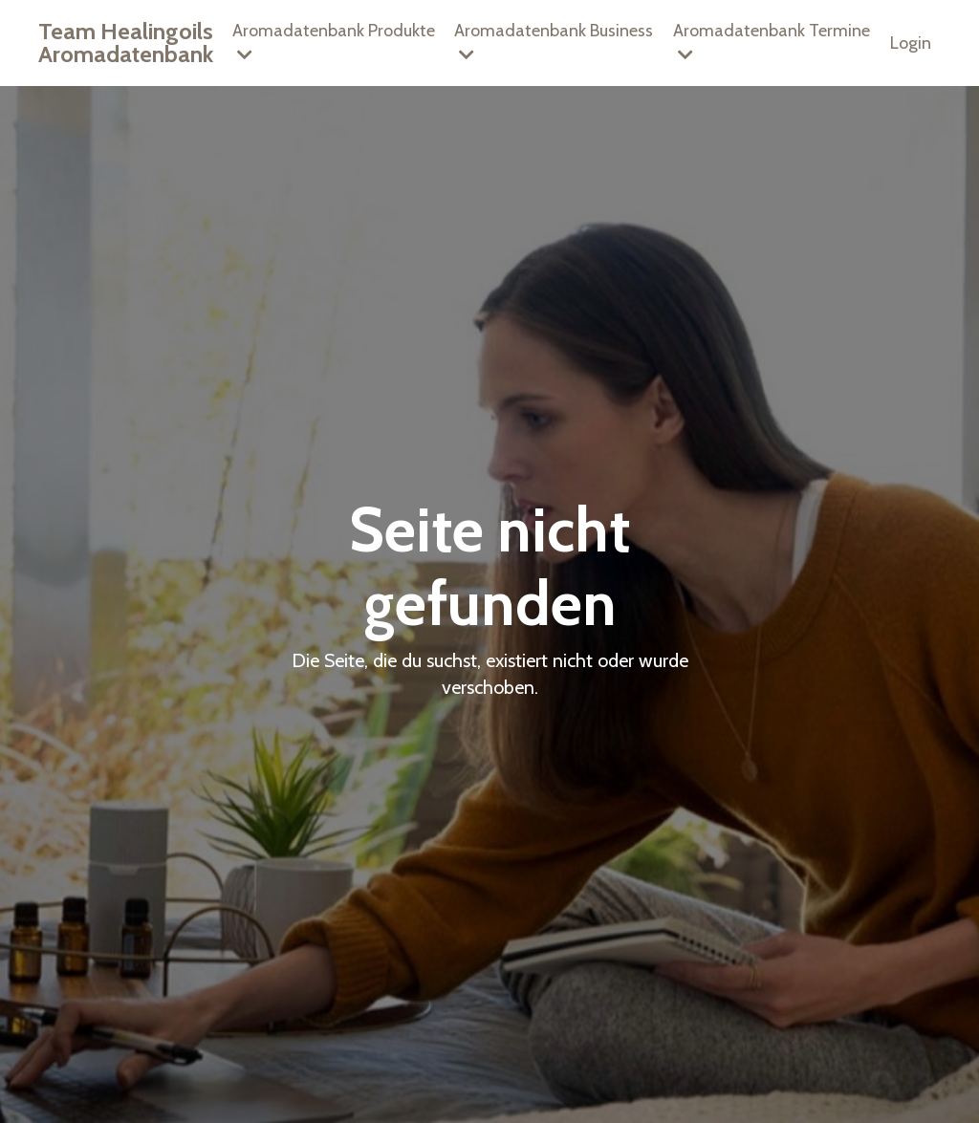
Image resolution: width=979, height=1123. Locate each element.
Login (910, 43)
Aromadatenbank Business (553, 41)
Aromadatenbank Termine (771, 41)
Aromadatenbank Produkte (333, 41)
